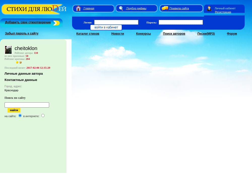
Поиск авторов (174, 33)
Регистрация (223, 12)
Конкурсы (143, 33)
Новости (117, 33)
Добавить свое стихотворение (28, 22)
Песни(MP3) (206, 33)
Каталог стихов (87, 33)
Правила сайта (179, 8)
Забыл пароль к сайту (22, 33)
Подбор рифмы (136, 8)
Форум (232, 33)
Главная (89, 8)
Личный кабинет (225, 8)
